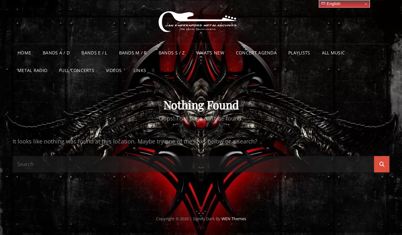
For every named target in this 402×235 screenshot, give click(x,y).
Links (139, 70)
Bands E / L (94, 53)
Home (24, 53)
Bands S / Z (172, 53)
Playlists (299, 53)
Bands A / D (56, 53)
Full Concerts (76, 70)
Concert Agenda (256, 53)
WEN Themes (233, 218)
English (330, 3)
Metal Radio (32, 70)
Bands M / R (133, 53)
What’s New (210, 53)
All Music (333, 53)
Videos (114, 70)
